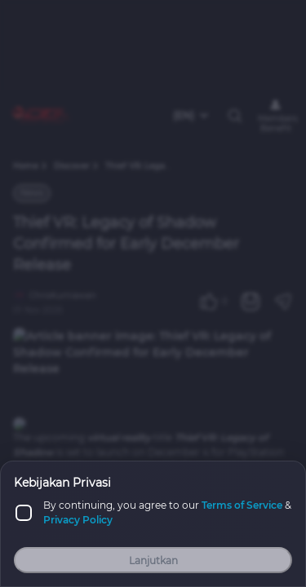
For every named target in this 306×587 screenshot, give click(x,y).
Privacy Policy (78, 520)
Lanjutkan (153, 560)
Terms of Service (242, 505)
